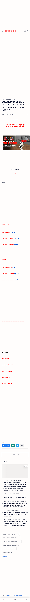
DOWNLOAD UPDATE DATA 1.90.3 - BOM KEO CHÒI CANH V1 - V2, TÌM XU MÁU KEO (16, 497)
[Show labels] (6, 556)
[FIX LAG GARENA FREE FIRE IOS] (11, 537)
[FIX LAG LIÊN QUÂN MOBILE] (11, 545)
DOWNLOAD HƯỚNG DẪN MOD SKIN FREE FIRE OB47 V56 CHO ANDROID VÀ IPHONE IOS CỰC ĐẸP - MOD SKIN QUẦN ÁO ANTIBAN (16, 523)
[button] (25, 31)
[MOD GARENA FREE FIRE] (15, 480)
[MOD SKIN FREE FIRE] (14, 501)
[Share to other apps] (22, 445)
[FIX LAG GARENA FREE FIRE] (11, 534)
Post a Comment (15, 454)
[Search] (27, 31)
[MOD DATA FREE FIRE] (14, 494)
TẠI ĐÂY (14, 232)
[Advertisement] (14, 14)
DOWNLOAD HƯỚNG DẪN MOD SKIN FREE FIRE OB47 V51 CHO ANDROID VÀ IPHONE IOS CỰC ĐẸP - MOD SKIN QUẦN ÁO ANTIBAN (16, 505)
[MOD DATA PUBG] (8, 552)
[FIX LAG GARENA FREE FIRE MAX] (12, 541)
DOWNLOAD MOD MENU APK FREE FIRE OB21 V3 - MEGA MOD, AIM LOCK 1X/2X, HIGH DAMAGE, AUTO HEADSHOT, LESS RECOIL (15, 484)
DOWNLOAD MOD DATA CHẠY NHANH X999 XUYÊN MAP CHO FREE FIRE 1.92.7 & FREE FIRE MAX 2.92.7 (16, 514)
